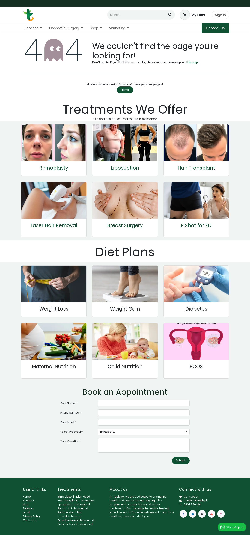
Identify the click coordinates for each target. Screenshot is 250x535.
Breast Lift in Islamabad (73, 508)
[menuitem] (33, 28)
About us (28, 500)
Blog (25, 504)
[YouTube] (211, 514)
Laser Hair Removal (54, 225)
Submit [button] (180, 460)
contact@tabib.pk (195, 500)
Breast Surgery (125, 225)
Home (125, 90)
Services (28, 508)
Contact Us (215, 28)
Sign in (220, 15)
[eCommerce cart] (193, 14)
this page (192, 62)
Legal (26, 512)
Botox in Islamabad (70, 512)
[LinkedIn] (192, 514)
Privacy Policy (31, 516)
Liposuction (125, 168)
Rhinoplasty (53, 168)
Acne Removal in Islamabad (76, 520)
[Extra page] (202, 514)
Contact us (30, 520)
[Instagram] (221, 514)
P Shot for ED (196, 225)
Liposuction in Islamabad (74, 504)
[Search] (170, 15)
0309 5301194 (192, 504)
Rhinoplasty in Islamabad (74, 496)
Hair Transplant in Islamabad (76, 500)
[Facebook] (183, 514)
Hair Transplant (196, 168)
